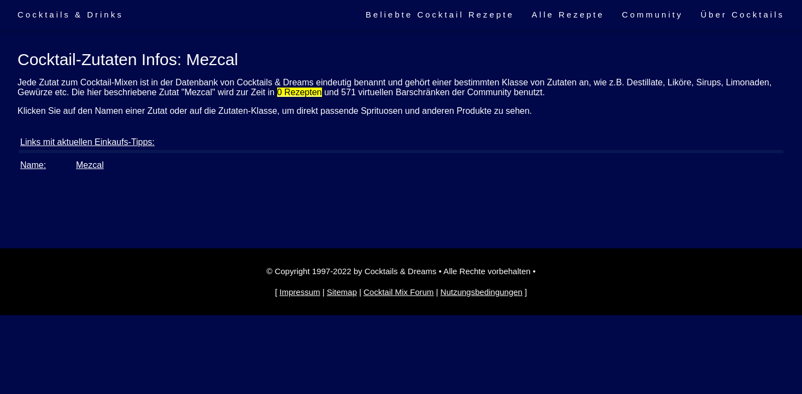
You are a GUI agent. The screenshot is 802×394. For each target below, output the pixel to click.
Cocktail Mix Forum (399, 292)
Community (652, 14)
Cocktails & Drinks (70, 14)
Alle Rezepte (568, 14)
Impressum (299, 292)
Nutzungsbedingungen (482, 292)
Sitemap (342, 292)
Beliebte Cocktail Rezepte (440, 14)
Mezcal (90, 165)
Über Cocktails (742, 14)
